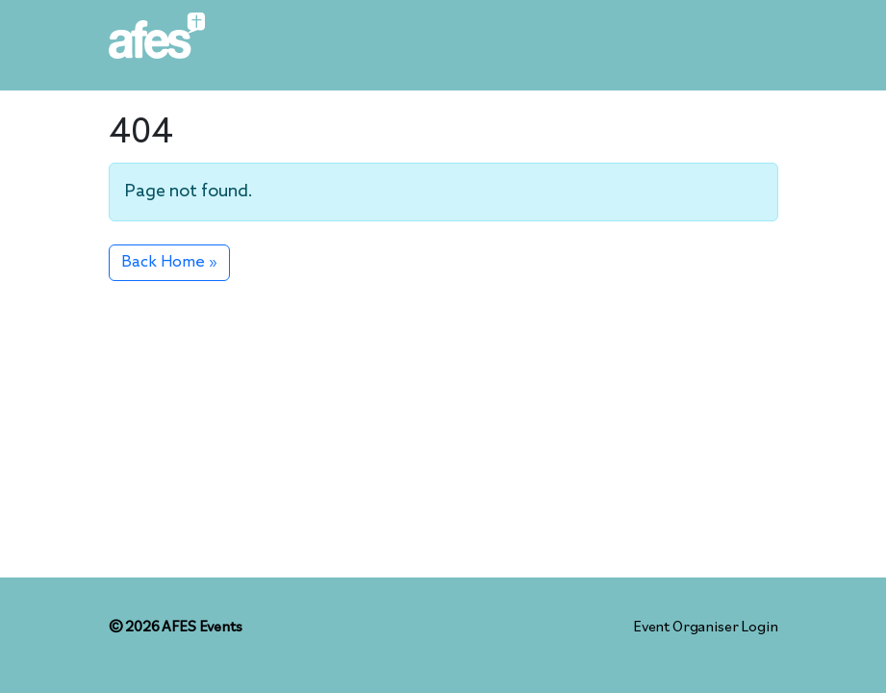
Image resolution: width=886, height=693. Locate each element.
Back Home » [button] (169, 262)
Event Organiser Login (705, 627)
